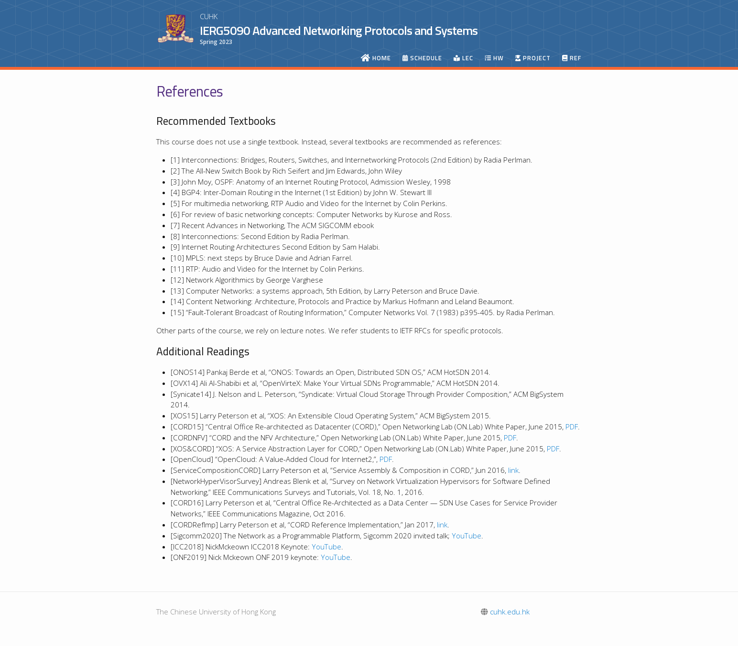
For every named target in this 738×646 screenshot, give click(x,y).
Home (376, 58)
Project (533, 58)
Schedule (422, 58)
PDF (571, 426)
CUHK (208, 16)
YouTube (466, 535)
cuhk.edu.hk (505, 611)
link (513, 470)
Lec (463, 58)
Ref (572, 58)
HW (494, 58)
